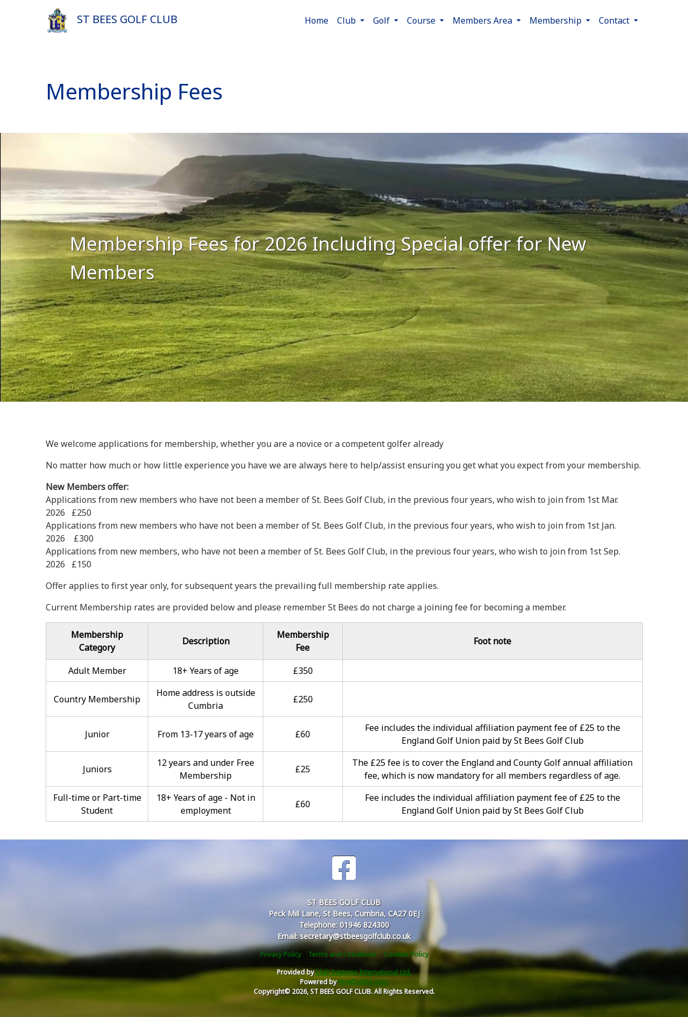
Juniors (97, 769)
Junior (97, 734)
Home (316, 20)
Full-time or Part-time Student (97, 804)
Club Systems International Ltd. (363, 972)
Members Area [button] (483, 20)
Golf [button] (382, 20)
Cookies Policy (406, 954)
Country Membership (97, 699)
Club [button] (347, 20)
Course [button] (422, 20)
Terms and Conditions (342, 954)
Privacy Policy (280, 954)
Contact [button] (615, 20)
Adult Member (97, 671)
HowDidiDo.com (363, 981)
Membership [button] (556, 20)
